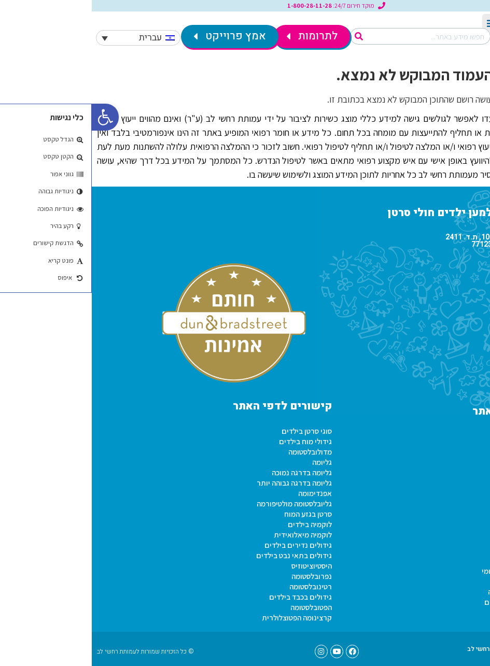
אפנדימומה (223, 493)
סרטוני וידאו (461, 540)
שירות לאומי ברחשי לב (445, 457)
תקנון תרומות (459, 467)
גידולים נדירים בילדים (206, 545)
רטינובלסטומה (219, 586)
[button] (13, 117)
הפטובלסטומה (219, 607)
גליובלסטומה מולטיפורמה (202, 503)
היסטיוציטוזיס (220, 566)
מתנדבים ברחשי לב (450, 446)
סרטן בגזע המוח (216, 514)
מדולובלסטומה (218, 452)
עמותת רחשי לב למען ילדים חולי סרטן (388, 213)
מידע (472, 550)
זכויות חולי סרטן (455, 560)
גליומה (230, 462)
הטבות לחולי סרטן (453, 612)
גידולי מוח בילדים (213, 441)
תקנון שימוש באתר (451, 488)
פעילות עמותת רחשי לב (444, 436)
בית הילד (466, 478)
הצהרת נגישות (458, 498)
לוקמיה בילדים (218, 524)
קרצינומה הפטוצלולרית (205, 617)
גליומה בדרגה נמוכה (210, 472)
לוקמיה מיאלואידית (211, 535)
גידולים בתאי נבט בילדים (202, 555)
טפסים (470, 519)
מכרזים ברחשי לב (453, 509)
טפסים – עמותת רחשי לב (408, 649)
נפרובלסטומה (220, 576)
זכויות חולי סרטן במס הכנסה (438, 592)
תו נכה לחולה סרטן (452, 581)
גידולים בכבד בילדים (208, 597)
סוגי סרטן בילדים (215, 431)
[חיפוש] (267, 36)
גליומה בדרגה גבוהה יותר (202, 483)
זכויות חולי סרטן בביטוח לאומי (435, 571)
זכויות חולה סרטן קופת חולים (436, 602)
